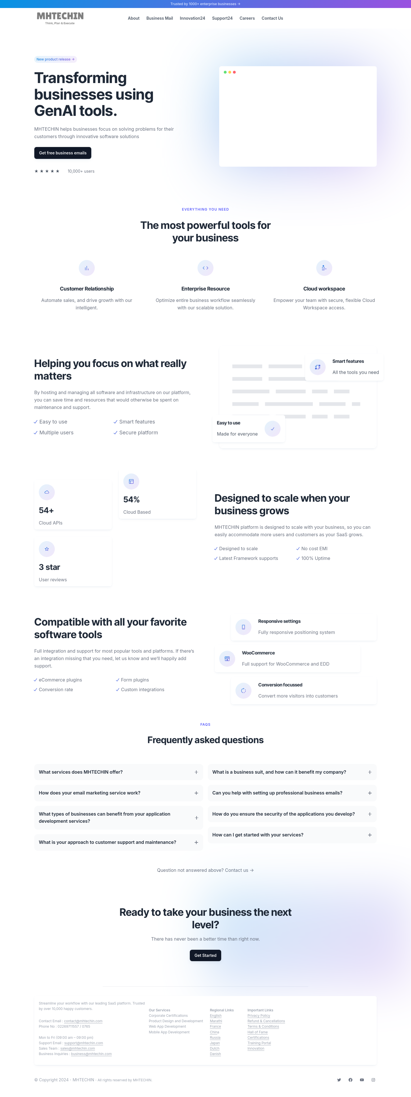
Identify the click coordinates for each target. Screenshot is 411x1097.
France (215, 1026)
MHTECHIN (83, 1079)
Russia (215, 1037)
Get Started (205, 955)
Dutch (214, 1048)
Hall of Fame (257, 1032)
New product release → (56, 59)
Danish (215, 1054)
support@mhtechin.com (83, 1043)
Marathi (216, 1021)
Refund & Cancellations (266, 1021)
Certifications (258, 1037)
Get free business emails (62, 152)
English (215, 1015)
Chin (213, 1032)
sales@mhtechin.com (77, 1048)
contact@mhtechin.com (83, 1021)
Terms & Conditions (263, 1026)
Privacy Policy (258, 1015)
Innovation (255, 1048)
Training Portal (259, 1043)
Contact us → (239, 870)
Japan (215, 1043)
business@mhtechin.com (91, 1054)
